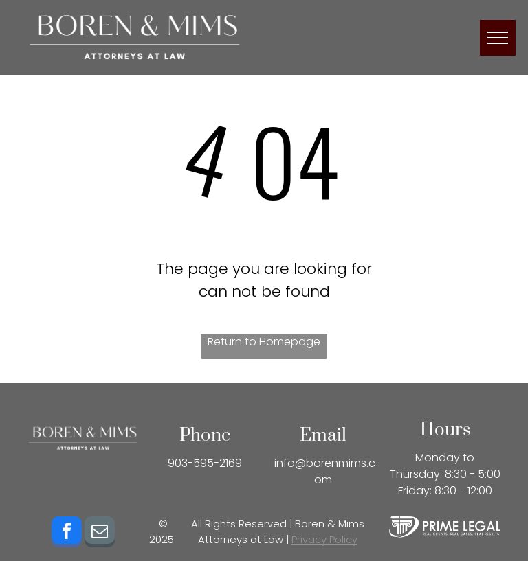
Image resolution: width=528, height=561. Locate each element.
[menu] (498, 38)
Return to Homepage (264, 342)
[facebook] (67, 533)
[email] (100, 533)
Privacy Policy (325, 539)
